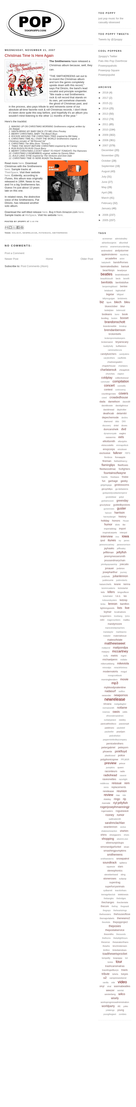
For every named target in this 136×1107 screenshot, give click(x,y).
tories (110, 962)
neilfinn (122, 691)
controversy (120, 390)
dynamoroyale (110, 433)
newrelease (30, 233)
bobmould (120, 310)
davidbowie (107, 405)
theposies (115, 926)
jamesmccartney (106, 545)
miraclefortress (120, 667)
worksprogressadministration (115, 1002)
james (126, 540)
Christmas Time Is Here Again (29, 56)
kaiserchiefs (105, 584)
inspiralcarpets (110, 532)
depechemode (110, 417)
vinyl (101, 986)
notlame (122, 707)
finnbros (108, 457)
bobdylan (109, 310)
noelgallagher (120, 704)
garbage (113, 480)
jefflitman (108, 552)
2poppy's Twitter (107, 56)
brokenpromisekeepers (115, 338)
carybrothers (109, 358)
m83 (102, 620)
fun (104, 481)
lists (119, 607)
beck (118, 278)
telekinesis (123, 894)
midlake (123, 660)
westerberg (110, 994)
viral (109, 986)
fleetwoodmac (108, 468)
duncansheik (111, 429)
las (125, 596)
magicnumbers (113, 620)
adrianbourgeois (109, 243)
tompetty (106, 958)
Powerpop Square (109, 70)
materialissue (120, 636)
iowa (125, 536)
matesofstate (114, 639)
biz (102, 302)
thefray (115, 906)
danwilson (114, 401)
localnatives (120, 612)
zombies (122, 1014)
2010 (106, 129)
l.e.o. (118, 596)
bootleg (104, 318)
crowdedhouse (119, 397)
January (106, 208)
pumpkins (110, 767)
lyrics (127, 616)
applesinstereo (109, 254)
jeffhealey (121, 548)
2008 (106, 140)
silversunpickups (115, 842)
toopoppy (117, 958)
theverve (105, 942)
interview (107, 536)
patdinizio (45, 233)
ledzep (123, 600)
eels (121, 437)
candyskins (124, 354)
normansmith (108, 708)
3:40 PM (34, 221)
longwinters (105, 616)
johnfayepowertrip (109, 564)
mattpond (106, 648)
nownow (106, 712)
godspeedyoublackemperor (115, 493)
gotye (121, 497)
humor (108, 524)
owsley (122, 720)
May (104, 187)
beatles (106, 274)
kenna (126, 584)
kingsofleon (123, 592)
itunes (112, 540)
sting (123, 874)
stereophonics (114, 870)
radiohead (110, 775)
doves (124, 425)
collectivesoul (121, 378)
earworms (110, 437)
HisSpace (30, 215)
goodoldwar (111, 497)
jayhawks (109, 548)
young (120, 1010)
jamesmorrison (123, 545)
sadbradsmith (115, 819)
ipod (102, 540)
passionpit (124, 723)
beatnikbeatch (122, 274)
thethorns (106, 938)
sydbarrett (107, 890)
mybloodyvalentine (115, 687)
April (104, 192)
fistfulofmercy (120, 461)
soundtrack (110, 862)
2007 (106, 145)
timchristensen (120, 946)
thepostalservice (114, 930)
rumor (120, 815)
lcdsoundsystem (109, 600)
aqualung (124, 254)
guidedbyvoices (121, 504)
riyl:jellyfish (120, 802)
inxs (117, 537)
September (108, 166)
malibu (126, 620)
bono (117, 314)
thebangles (109, 898)
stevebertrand (111, 874)
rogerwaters (107, 811)
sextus (123, 827)
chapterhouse (109, 366)
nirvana (107, 704)
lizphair (107, 611)
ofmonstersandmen (115, 716)
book (125, 314)
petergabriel (108, 747)
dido (117, 421)
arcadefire (111, 258)
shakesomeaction (109, 831)
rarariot (123, 775)
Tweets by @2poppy (110, 39)
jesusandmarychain (114, 560)
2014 (106, 108)
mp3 (114, 683)
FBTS (127, 453)
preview (111, 763)
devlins (124, 417)
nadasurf (110, 691)
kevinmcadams (108, 588)
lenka (102, 604)
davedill (126, 401)
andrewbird (106, 250)
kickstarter (123, 588)
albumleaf (123, 243)
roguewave (122, 810)
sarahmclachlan (115, 822)
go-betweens (121, 489)
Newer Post (11, 258)
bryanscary (121, 341)
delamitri (122, 413)
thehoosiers (105, 914)
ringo (117, 799)
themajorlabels (107, 918)
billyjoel (120, 294)
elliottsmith (109, 441)
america (104, 247)
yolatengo (110, 1010)
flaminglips (108, 465)
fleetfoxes (123, 465)
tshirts (115, 974)
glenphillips (106, 489)
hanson (108, 513)
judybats (106, 576)
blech (118, 302)
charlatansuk (108, 369)
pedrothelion (114, 736)
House (126, 521)
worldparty (108, 1006)
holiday (16, 233)
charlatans (123, 366)
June (104, 181)
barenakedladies (109, 266)
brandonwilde (109, 326)
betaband (108, 290)
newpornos (121, 695)
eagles (122, 433)
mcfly (105, 656)
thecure (105, 906)
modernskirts (110, 671)
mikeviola (123, 663)
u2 (105, 977)
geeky (124, 480)
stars (120, 866)
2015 (106, 103)
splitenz (123, 862)
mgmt (123, 655)
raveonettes (109, 779)
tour (119, 962)
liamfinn (124, 603)
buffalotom (121, 346)
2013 (106, 113)
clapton (120, 374)
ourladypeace (110, 720)
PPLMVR (125, 759)
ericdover (122, 449)
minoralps (106, 667)
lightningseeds (107, 608)
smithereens (60, 233)
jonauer (109, 568)
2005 (106, 220)
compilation (120, 381)
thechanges (107, 902)
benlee (123, 286)
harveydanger (109, 517)
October (106, 160)
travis (124, 969)
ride (124, 795)
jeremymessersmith (114, 556)
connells (122, 386)
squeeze (111, 866)
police (121, 755)
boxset (124, 318)
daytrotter (121, 409)
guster (121, 508)
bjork (109, 302)
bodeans (107, 314)
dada (102, 401)
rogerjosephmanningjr (115, 807)
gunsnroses (109, 509)
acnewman (107, 239)
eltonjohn (122, 441)
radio (122, 771)
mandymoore (115, 624)
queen (121, 767)
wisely (115, 998)
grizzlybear (105, 505)
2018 (106, 92)
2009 (106, 134)
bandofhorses (120, 262)
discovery (106, 425)
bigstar (110, 294)
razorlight (123, 779)
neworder (106, 695)
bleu (127, 302)
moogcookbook (115, 675)
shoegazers (115, 835)
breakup (122, 326)
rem (127, 783)
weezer (110, 990)
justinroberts (121, 580)
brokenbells (115, 334)
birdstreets (122, 298)
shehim (124, 830)
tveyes (124, 974)
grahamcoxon (107, 501)
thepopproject (120, 922)
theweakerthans (120, 942)
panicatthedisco (108, 723)
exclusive (104, 453)
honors (116, 520)
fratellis (104, 477)
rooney (109, 815)
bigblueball (120, 290)
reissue (117, 783)
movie (124, 679)
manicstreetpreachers (115, 628)
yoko (125, 1006)
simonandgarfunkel (110, 846)
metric (114, 655)
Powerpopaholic (107, 65)
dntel (116, 425)
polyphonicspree (109, 759)
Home (49, 258)
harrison (119, 512)
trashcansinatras (114, 966)
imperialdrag (110, 528)
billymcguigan (109, 298)
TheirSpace (11, 172)
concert (109, 385)
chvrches (110, 374)
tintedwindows (119, 950)
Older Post (87, 258)
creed (104, 398)
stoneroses (109, 878)
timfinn (106, 950)
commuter (105, 382)
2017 (106, 97)
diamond (108, 421)
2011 (106, 124)
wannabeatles (122, 986)
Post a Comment (14, 253)
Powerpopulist (106, 74)
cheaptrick (124, 370)
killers (111, 592)
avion (122, 259)
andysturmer (121, 250)
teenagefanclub (108, 894)
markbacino (121, 632)
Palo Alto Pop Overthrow (112, 60)
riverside (106, 803)
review (108, 795)
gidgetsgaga (106, 485)
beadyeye (122, 270)
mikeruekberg (107, 663)
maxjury (105, 651)
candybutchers (108, 354)
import (122, 528)
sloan (126, 847)
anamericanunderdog (120, 247)
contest (108, 389)
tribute (106, 973)
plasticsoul (110, 755)
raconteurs (111, 771)
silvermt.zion (122, 839)
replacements (118, 787)
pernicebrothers (114, 743)
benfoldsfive (121, 282)
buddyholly (108, 346)
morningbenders (109, 679)
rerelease (108, 791)
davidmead (108, 409)
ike (124, 524)
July (104, 176)
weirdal (120, 990)
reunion (122, 791)
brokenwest (107, 342)
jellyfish (121, 552)
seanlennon (110, 826)
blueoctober (111, 306)
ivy (120, 540)
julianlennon (120, 576)
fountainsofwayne (115, 473)
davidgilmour (121, 405)
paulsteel (121, 728)
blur (122, 306)
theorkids (106, 922)
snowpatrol (122, 858)
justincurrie (108, 580)
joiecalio (124, 564)
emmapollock (122, 445)
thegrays (107, 910)
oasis (116, 711)
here (21, 163)
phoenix (107, 751)
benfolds (107, 282)
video (122, 982)
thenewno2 (123, 918)
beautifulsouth (106, 278)
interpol (123, 532)
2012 (106, 119)
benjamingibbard (109, 286)
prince (122, 763)
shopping (108, 838)
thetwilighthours (120, 938)
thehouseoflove (122, 914)
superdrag (114, 882)
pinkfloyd (121, 751)
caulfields (122, 358)
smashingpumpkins (115, 850)
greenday (122, 500)
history (122, 516)
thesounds (121, 934)
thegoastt (125, 906)
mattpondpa (120, 647)
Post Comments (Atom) (34, 266)
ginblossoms (121, 484)
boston (114, 318)
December (107, 150)
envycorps (109, 449)
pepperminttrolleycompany (115, 740)
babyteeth (106, 262)
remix (106, 787)
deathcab (108, 413)
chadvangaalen (114, 362)
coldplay (106, 377)
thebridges (121, 898)
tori (126, 958)
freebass (114, 477)
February (107, 203)
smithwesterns (107, 859)
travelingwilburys (110, 970)
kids (103, 592)
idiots (117, 525)
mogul (124, 671)
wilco (121, 994)
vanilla (105, 982)
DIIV (124, 421)
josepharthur (110, 572)
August (105, 171)
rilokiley (107, 799)
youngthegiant (109, 1014)
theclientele (122, 902)
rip (124, 799)
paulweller (109, 732)
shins (103, 834)
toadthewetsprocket (115, 953)
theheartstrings (120, 910)
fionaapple (120, 457)
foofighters (124, 469)
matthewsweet (115, 643)
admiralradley (121, 239)
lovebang (118, 616)
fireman (107, 461)
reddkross (104, 783)
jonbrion (121, 568)
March (105, 197)
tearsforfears (120, 890)
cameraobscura (115, 350)
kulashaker (108, 596)
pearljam (121, 731)
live (127, 607)
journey (123, 572)
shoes (126, 835)
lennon (112, 603)
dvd (123, 429)
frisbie (125, 477)
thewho (106, 946)
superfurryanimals (114, 886)
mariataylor (108, 632)
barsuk (125, 266)
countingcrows (108, 393)
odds (124, 712)
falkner (117, 453)
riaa (118, 795)
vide (113, 982)
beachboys (108, 270)
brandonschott (115, 322)
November (107, 155)
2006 (106, 214)
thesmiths (108, 934)
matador (107, 636)
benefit (126, 278)
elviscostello (107, 445)
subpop (122, 878)
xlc (119, 1006)
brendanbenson (114, 330)
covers (123, 393)
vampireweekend (117, 978)
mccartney (120, 651)
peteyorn (123, 747)
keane (117, 584)
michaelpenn (110, 659)
